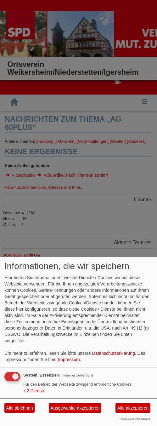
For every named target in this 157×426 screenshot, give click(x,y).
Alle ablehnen (19, 408)
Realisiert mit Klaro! (135, 419)
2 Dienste (34, 390)
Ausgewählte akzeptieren (74, 408)
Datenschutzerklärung (113, 353)
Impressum (69, 359)
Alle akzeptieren (133, 408)
